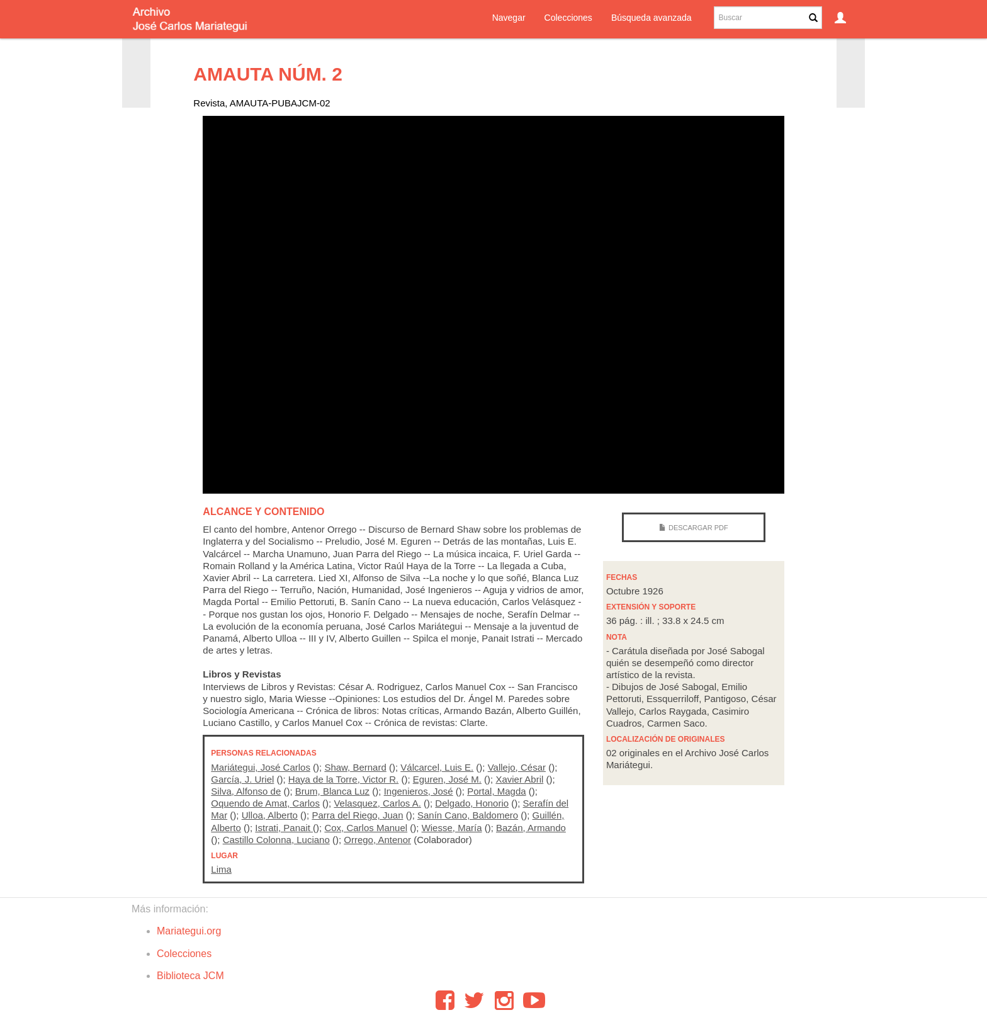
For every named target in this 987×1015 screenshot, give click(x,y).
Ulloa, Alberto (270, 815)
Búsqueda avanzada (651, 18)
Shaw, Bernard (355, 767)
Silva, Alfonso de (246, 791)
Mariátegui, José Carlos (260, 767)
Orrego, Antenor (377, 839)
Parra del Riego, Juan (357, 815)
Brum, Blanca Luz (332, 791)
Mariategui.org (189, 931)
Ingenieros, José (418, 791)
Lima (221, 869)
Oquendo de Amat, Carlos (265, 803)
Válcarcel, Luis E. (436, 767)
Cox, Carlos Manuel (365, 827)
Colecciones (568, 18)
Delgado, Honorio (472, 803)
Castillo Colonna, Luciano (276, 839)
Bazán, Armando (531, 827)
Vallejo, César (517, 767)
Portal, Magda (496, 791)
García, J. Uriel (242, 779)
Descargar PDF (698, 527)
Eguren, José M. (447, 779)
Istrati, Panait (284, 827)
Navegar (509, 18)
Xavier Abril (519, 779)
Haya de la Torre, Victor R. (343, 779)
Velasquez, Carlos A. (377, 803)
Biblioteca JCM (190, 975)
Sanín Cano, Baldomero (467, 815)
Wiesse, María (452, 827)
